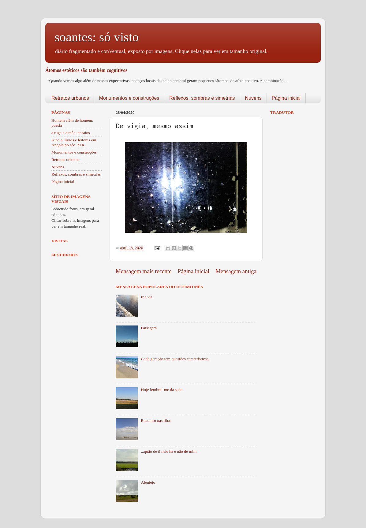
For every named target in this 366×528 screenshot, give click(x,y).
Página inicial (286, 98)
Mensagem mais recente (144, 271)
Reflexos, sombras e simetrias (202, 98)
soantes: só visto (96, 37)
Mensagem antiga (235, 271)
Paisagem (149, 327)
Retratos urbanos (70, 98)
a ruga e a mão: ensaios (70, 132)
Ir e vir (146, 297)
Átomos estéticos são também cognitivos (86, 70)
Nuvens (253, 98)
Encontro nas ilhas (156, 420)
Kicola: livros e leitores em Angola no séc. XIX (73, 142)
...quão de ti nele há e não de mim (168, 451)
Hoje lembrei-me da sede (161, 389)
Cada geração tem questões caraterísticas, (175, 358)
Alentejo (148, 482)
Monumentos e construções (129, 98)
